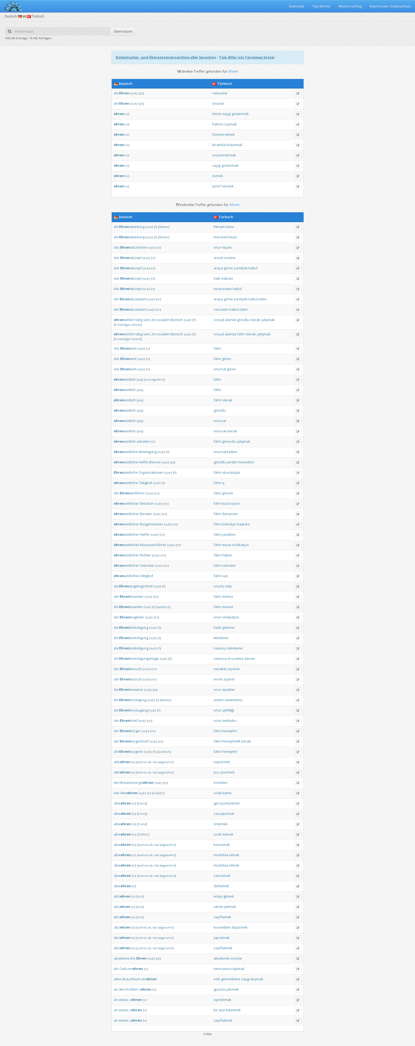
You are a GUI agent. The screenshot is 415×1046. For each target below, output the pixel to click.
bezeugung (133, 710)
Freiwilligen (123, 325)
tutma (227, 792)
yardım (231, 462)
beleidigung (133, 627)
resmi (218, 679)
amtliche (126, 451)
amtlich (125, 379)
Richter (145, 555)
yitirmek (232, 989)
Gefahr (158, 793)
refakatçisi (240, 544)
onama (229, 257)
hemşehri (229, 730)
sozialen (163, 319)
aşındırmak (222, 999)
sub (134, 93)
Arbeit (136, 325)
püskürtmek (230, 803)
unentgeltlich (154, 379)
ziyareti (234, 668)
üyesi (235, 503)
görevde (229, 441)
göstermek (240, 113)
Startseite (296, 6)
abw (122, 803)
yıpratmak (222, 937)
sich (140, 896)
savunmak (222, 875)
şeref (216, 186)
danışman (230, 513)
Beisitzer (147, 503)
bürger (130, 730)
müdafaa (221, 854)
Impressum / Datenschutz (390, 6)
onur (217, 247)
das (116, 247)
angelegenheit (136, 586)
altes (118, 979)
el (229, 658)
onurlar (218, 103)
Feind (142, 803)
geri (217, 803)
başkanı (243, 524)
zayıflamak (222, 917)
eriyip (218, 896)
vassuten (221, 309)
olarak (255, 319)
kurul (226, 503)
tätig (139, 319)
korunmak (222, 844)
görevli (227, 493)
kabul (253, 268)
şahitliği (228, 710)
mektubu (229, 720)
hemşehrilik (231, 741)
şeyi (222, 1010)
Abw (129, 792)
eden (262, 299)
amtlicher (132, 493)
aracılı (218, 257)
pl (141, 93)
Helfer (145, 534)
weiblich (163, 607)
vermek (228, 186)
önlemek (221, 823)
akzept (131, 257)
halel (218, 627)
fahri (241, 334)
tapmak (238, 968)
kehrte (142, 762)
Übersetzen (123, 31)
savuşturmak (224, 813)
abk (122, 761)
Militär (163, 227)
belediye (229, 524)
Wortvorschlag (350, 6)
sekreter (229, 565)
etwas (124, 999)
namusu (220, 648)
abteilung (132, 226)
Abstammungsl (136, 782)
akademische (125, 958)
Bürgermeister (151, 524)
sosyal (219, 319)
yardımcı (229, 534)
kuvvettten (222, 927)
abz (122, 896)
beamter (132, 596)
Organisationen (151, 472)
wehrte (143, 845)
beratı (246, 741)
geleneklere (230, 979)
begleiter (132, 617)
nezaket (220, 668)
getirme (228, 627)
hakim (227, 555)
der (116, 299)
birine (217, 113)
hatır (217, 278)
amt (128, 348)
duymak (256, 979)
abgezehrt (165, 927)
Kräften (132, 989)
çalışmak (268, 319)
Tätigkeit (145, 482)
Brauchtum (131, 979)
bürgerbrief (134, 741)
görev (226, 358)
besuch (131, 668)
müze (226, 544)
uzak (218, 792)
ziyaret (228, 679)
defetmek (221, 886)
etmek (230, 134)
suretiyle (241, 268)
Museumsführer (153, 544)
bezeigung (132, 699)
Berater (146, 513)
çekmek (230, 906)
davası (249, 658)
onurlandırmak (224, 155)
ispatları (228, 689)
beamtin (131, 606)
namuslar (220, 93)
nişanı (227, 247)
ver (135, 968)
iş (223, 482)
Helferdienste (150, 462)
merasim (221, 237)
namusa (220, 658)
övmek (217, 175)
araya (218, 268)
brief (129, 720)
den (122, 989)
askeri (219, 699)
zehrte (142, 927)
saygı (226, 113)
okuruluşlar (231, 472)
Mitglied (147, 575)
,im (153, 319)
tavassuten (223, 288)
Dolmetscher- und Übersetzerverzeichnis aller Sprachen (166, 57)
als (116, 968)
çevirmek (227, 772)
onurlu (219, 586)
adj (140, 379)
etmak (234, 854)
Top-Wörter (321, 6)
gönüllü (243, 319)
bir (216, 1010)
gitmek (228, 896)
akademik (221, 958)
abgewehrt (167, 845)
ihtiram (219, 226)
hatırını (217, 124)
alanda (230, 319)
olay (228, 586)
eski (217, 979)
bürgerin (131, 751)
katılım (232, 451)
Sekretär (147, 565)
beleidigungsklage (139, 658)
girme (228, 268)
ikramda (218, 144)
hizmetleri (246, 462)
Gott (122, 968)
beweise (131, 689)
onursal (220, 369)
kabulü (227, 278)
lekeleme (221, 637)
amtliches (127, 575)
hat (155, 762)
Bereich (177, 319)
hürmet (218, 134)
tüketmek (233, 1010)
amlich (124, 319)
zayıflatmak (223, 948)
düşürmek (240, 927)
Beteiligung (147, 451)
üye (225, 575)
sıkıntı (218, 906)
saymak (230, 124)
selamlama (233, 699)
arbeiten (143, 441)
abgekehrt (165, 762)
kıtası (229, 226)
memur (227, 596)
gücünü (219, 989)
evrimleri (221, 782)
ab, (150, 762)
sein (146, 319)
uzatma (237, 658)
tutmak (227, 834)
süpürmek (222, 761)
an (116, 989)
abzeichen (133, 247)
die (116, 93)
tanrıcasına (223, 968)
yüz (216, 772)
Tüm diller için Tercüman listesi (246, 57)
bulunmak (234, 144)
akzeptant (133, 299)
